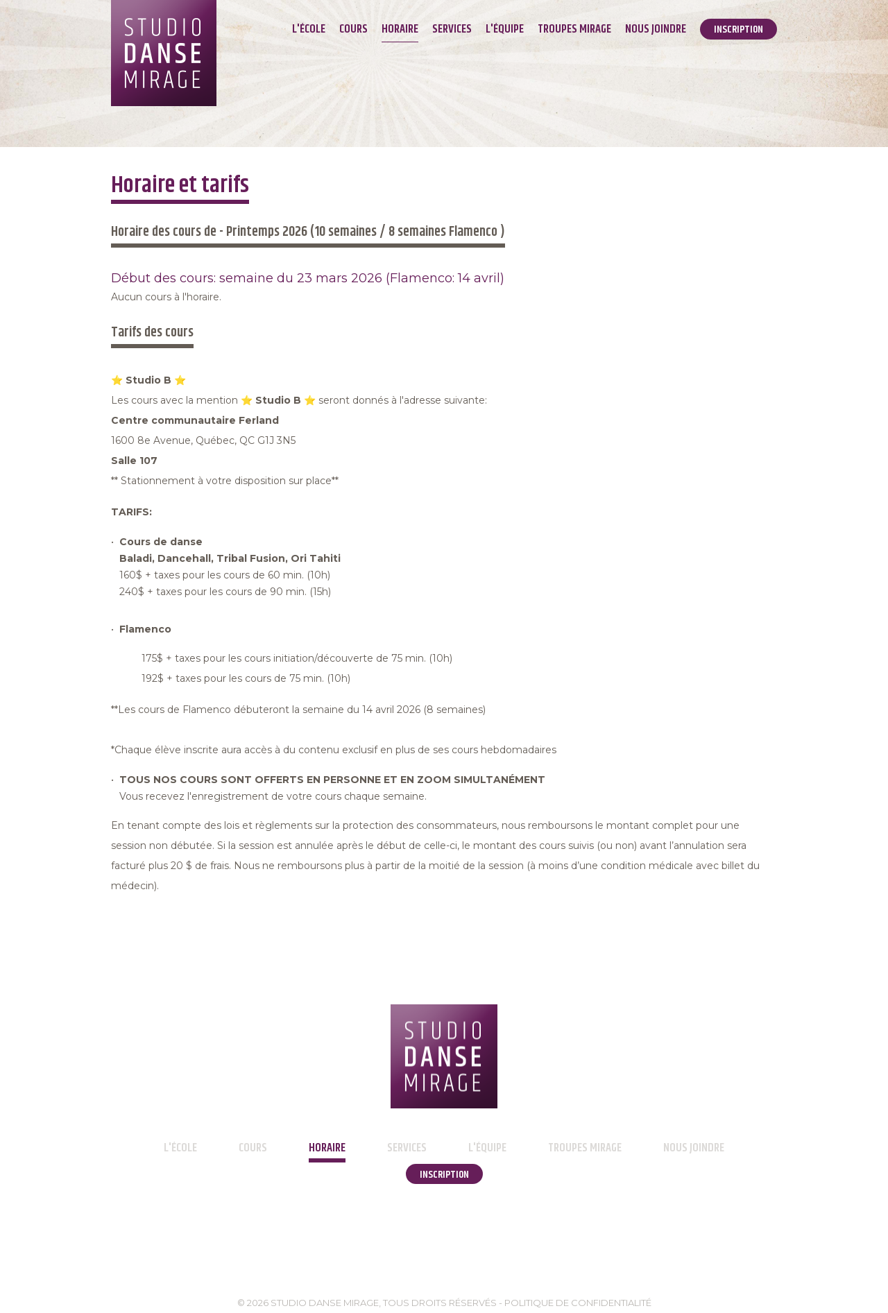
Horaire (400, 29)
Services (452, 29)
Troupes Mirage (574, 29)
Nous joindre (655, 29)
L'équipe (505, 29)
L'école (308, 29)
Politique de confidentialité (577, 1302)
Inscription (738, 29)
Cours (353, 29)
